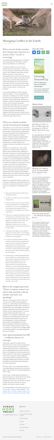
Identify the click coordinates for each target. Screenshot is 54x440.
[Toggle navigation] (51, 4)
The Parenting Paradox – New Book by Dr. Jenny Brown (41, 216)
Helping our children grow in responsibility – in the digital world (41, 170)
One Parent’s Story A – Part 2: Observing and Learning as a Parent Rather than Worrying (40, 127)
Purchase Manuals (24, 427)
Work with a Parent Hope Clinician (26, 415)
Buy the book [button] (39, 97)
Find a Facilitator (24, 418)
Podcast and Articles (25, 411)
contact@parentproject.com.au (10, 414)
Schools (22, 421)
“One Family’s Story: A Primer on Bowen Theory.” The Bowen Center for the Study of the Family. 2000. (16, 391)
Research (22, 430)
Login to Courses (47, 437)
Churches (22, 424)
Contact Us (38, 437)
